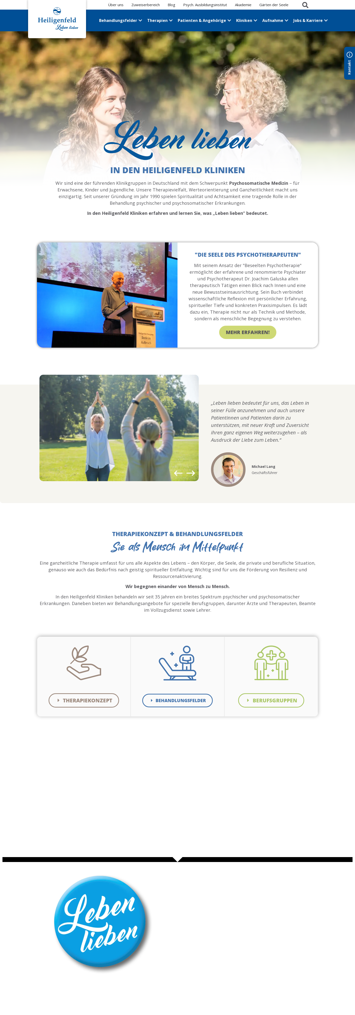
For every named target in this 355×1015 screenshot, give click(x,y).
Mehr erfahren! (248, 332)
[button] (178, 473)
